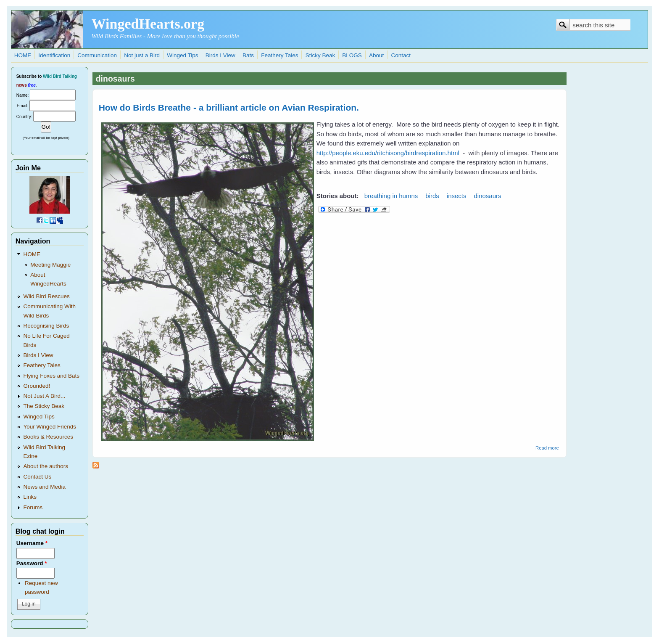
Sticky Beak (320, 55)
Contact (401, 55)
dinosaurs (487, 195)
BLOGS (352, 55)
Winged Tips (182, 55)
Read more (547, 447)
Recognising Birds (46, 326)
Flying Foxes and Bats (51, 376)
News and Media (44, 487)
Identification (54, 55)
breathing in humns (391, 195)
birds (432, 195)
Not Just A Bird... (44, 396)
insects (457, 195)
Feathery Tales (279, 55)
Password (31, 563)
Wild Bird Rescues (46, 296)
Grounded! (36, 386)
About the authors (45, 466)
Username (31, 543)
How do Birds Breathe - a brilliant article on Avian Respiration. (229, 107)
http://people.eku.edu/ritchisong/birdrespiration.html (387, 152)
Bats (248, 55)
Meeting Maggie (50, 265)
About (376, 55)
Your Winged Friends (49, 426)
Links (30, 497)
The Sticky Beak (43, 406)
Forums (32, 507)
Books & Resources (48, 437)
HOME (23, 55)
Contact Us (37, 477)
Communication (97, 55)
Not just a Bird (142, 55)
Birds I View (220, 55)
